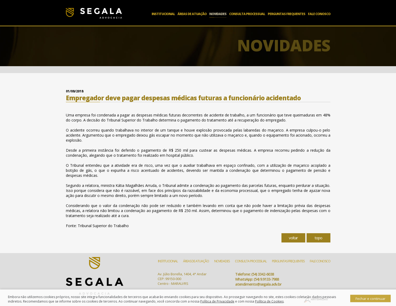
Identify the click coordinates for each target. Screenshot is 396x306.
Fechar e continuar (370, 301)
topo (318, 237)
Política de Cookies (269, 304)
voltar (293, 237)
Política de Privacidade (217, 304)
